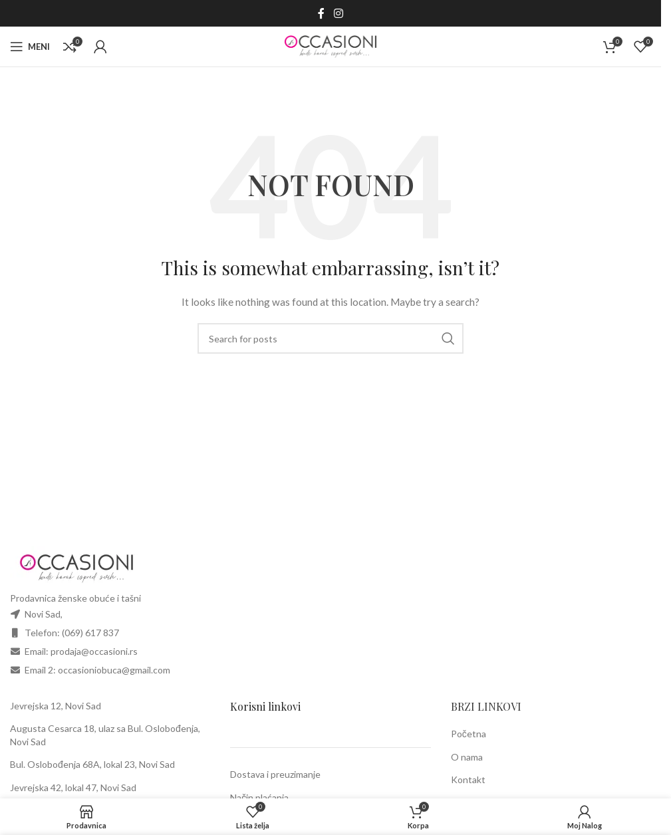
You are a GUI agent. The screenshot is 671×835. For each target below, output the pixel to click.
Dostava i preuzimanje (275, 774)
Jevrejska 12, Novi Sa (53, 705)
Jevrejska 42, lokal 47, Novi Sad (73, 787)
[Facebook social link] (321, 13)
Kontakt (468, 779)
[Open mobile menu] (30, 46)
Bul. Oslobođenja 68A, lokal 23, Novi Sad (92, 764)
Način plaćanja (259, 797)
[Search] (331, 338)
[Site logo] (330, 45)
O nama (467, 757)
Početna (468, 733)
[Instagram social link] (338, 13)
